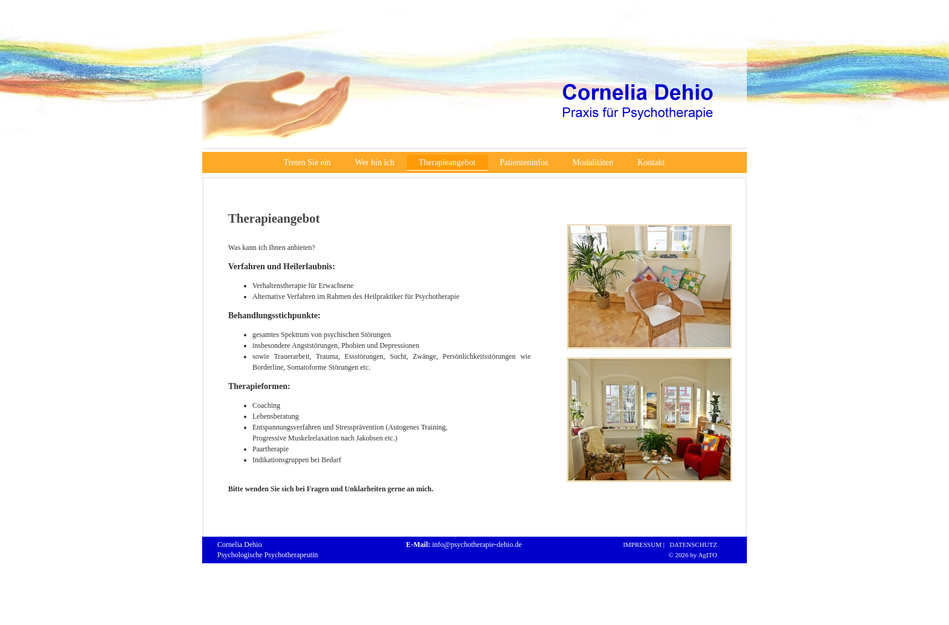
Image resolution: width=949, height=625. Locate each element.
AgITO (707, 554)
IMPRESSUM (641, 544)
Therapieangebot (447, 162)
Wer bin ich (375, 162)
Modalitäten (593, 162)
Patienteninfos (524, 162)
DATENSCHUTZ (691, 544)
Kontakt (651, 162)
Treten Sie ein (307, 162)
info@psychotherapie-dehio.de (477, 544)
